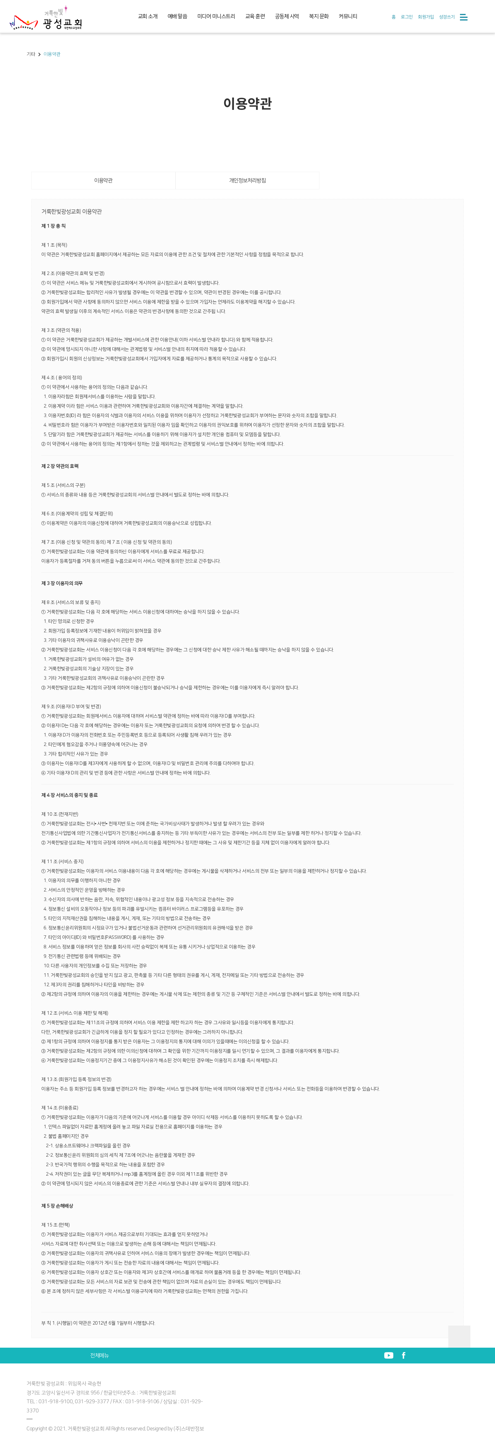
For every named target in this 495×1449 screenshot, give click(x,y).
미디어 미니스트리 (216, 16)
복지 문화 (319, 16)
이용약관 (103, 180)
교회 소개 (148, 16)
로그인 (407, 17)
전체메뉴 (99, 1355)
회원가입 (426, 17)
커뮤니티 (348, 16)
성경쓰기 (447, 17)
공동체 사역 (287, 16)
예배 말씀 (177, 16)
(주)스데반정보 (189, 1429)
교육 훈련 (255, 16)
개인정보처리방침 (247, 180)
